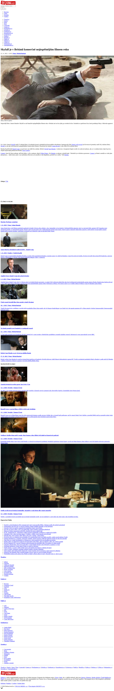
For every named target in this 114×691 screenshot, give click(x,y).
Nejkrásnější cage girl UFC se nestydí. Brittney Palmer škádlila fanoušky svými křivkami (28, 526)
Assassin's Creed (8, 585)
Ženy (17, 667)
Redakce (8, 683)
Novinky (6, 15)
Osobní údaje (21, 683)
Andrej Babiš (7, 627)
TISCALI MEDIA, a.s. (21, 686)
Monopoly (7, 654)
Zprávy (9, 667)
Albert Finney (44, 153)
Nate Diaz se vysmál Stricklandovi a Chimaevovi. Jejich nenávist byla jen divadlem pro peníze (30, 540)
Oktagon (6, 607)
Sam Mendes (52, 149)
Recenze (6, 12)
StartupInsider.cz (12, 669)
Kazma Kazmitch (9, 632)
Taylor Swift (7, 638)
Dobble (6, 655)
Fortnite (6, 593)
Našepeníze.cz (108, 667)
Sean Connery (26, 150)
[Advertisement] (57, 169)
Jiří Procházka (8, 618)
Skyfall (13, 144)
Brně (61, 677)
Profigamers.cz (36, 667)
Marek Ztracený (8, 636)
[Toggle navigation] (3, 8)
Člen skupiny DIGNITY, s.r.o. (37, 686)
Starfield (6, 587)
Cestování (22, 667)
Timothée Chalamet (9, 641)
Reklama (3, 683)
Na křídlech (7, 660)
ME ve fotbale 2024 (9, 568)
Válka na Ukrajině (9, 565)
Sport (13, 667)
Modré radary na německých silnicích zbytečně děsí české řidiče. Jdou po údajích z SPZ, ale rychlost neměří (33, 541)
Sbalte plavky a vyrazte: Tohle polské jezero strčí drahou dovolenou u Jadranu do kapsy (28, 547)
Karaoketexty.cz (60, 667)
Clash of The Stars (9, 608)
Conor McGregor (8, 619)
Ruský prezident (8, 569)
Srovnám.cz (4, 669)
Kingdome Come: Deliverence (12, 597)
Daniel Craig (16, 149)
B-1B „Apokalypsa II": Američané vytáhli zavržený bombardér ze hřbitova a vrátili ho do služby (30, 532)
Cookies (14, 683)
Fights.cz (3, 600)
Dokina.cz (94, 667)
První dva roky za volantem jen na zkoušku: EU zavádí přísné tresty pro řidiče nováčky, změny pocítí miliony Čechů (35, 537)
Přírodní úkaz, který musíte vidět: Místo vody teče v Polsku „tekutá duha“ (24, 535)
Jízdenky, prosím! (9, 663)
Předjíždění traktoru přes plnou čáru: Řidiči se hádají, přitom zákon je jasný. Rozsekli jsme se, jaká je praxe (33, 554)
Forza (5, 591)
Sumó (5, 614)
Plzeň (2, 679)
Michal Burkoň (21, 53)
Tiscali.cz (3, 557)
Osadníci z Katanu (9, 652)
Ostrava (83, 677)
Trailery (6, 16)
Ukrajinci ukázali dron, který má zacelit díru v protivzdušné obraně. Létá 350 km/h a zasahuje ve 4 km (32, 544)
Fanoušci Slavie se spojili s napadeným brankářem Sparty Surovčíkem (23, 528)
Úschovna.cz (69, 667)
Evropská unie (8, 572)
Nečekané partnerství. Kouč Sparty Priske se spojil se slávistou (21, 546)
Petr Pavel (7, 629)
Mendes (53, 153)
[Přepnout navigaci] (5, 9)
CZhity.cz (100, 667)
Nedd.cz (75, 667)
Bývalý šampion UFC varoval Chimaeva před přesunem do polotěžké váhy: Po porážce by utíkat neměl (32, 543)
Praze (56, 677)
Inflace (6, 562)
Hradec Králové (96, 677)
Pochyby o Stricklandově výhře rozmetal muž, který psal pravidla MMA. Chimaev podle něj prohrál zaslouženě (34, 525)
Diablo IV (6, 590)
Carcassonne (7, 649)
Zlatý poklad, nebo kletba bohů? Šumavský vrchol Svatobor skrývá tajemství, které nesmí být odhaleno (32, 550)
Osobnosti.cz (4, 622)
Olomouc (88, 677)
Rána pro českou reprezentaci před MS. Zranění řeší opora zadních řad (23, 531)
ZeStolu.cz (44, 667)
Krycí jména (7, 658)
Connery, (3, 153)
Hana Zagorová (8, 630)
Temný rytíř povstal (77, 144)
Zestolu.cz (4, 644)
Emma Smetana (8, 639)
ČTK (6, 181)
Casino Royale (56, 146)
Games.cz (3, 579)
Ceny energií (7, 571)
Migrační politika (9, 566)
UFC (5, 605)
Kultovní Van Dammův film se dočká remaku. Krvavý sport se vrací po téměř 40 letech (27, 552)
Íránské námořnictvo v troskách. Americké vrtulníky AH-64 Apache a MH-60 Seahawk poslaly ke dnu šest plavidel (35, 538)
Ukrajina (6, 563)
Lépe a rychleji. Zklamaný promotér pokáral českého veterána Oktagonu (23, 549)
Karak (5, 661)
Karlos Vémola (8, 616)
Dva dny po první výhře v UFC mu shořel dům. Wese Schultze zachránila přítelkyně (27, 529)
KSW (5, 611)
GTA (5, 588)
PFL (5, 610)
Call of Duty (7, 594)
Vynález (6, 575)
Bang (5, 651)
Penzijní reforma (8, 574)
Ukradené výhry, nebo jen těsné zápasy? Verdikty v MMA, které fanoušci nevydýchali (27, 534)
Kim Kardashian (8, 633)
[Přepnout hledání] (1, 8)
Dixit (5, 657)
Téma (5, 13)
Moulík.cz (81, 667)
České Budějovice (106, 677)
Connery (92, 153)
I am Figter (7, 613)
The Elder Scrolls (9, 596)
